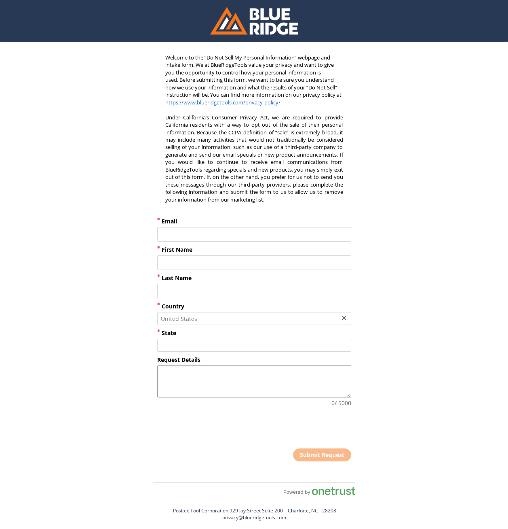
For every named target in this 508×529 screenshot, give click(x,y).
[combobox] (254, 318)
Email (167, 221)
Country (170, 306)
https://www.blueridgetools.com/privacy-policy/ (222, 102)
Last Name (174, 278)
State (166, 333)
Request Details (178, 359)
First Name (174, 249)
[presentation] (289, 428)
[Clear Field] (344, 318)
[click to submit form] (322, 454)
